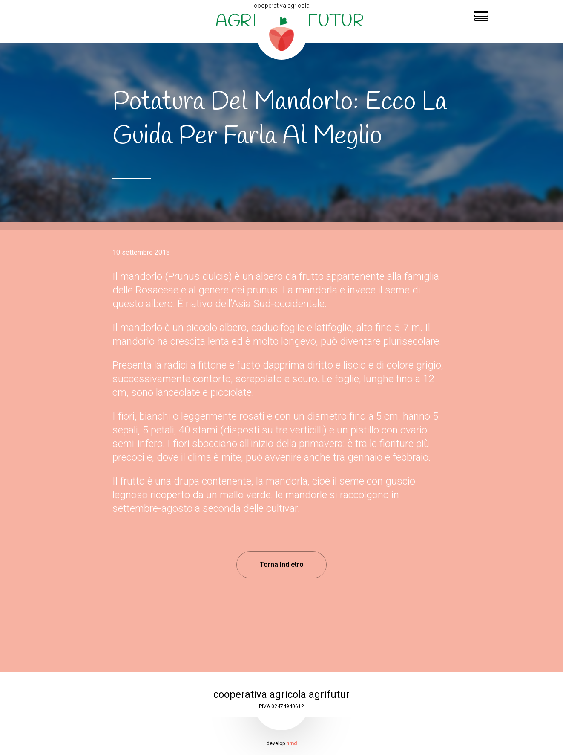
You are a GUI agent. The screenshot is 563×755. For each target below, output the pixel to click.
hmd (291, 743)
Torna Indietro (282, 564)
